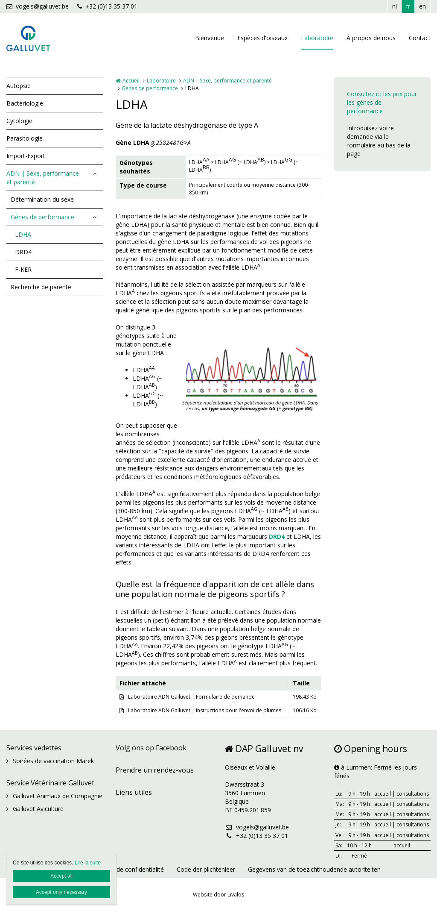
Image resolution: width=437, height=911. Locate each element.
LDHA (23, 234)
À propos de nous (371, 38)
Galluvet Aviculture (38, 809)
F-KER (23, 269)
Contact (420, 38)
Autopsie (18, 86)
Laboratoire (317, 38)
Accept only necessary (61, 892)
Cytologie (19, 121)
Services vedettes (33, 747)
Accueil (131, 80)
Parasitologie (24, 138)
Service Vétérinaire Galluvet (50, 783)
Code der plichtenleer (206, 869)
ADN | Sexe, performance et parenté (42, 177)
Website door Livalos (218, 894)
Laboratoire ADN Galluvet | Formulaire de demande (191, 696)
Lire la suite (88, 863)
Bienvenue (209, 38)
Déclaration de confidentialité (123, 869)
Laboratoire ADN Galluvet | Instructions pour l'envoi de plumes (204, 710)
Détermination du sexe (42, 199)
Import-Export (25, 156)
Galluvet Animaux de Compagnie (57, 796)
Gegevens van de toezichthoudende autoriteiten (314, 869)
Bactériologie (24, 103)
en (422, 6)
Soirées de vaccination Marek (53, 761)
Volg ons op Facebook (151, 747)
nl (394, 6)
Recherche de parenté (41, 287)
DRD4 (23, 252)
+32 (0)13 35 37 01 (107, 6)
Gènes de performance (42, 217)
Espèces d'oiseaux (262, 38)
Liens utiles (134, 792)
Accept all (61, 876)
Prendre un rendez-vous (155, 770)
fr (408, 6)
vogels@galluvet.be (37, 6)
